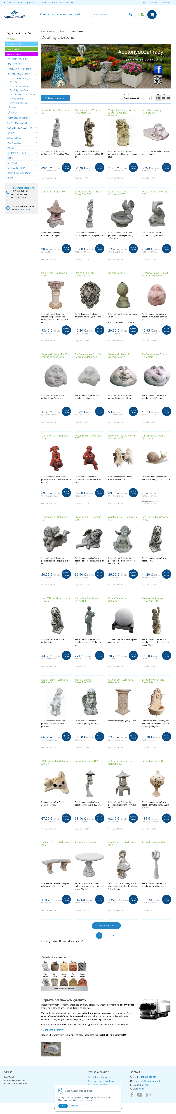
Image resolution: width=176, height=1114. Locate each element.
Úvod (9, 2)
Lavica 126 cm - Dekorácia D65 (56, 844)
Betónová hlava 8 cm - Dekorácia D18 (154, 355)
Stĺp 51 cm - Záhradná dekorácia (120, 681)
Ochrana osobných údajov (101, 1081)
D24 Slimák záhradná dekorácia (154, 437)
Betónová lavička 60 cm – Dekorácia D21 (122, 437)
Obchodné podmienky (99, 1077)
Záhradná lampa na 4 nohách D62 (120, 762)
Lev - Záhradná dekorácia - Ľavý (156, 518)
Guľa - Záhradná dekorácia (117, 600)
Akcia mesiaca (14, 54)
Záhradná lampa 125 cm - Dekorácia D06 (89, 193)
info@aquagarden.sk (26, 2)
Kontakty (153, 2)
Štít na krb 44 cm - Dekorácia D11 (85, 274)
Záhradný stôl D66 (85, 842)
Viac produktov (106, 925)
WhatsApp (143, 1084)
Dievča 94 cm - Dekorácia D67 (122, 844)
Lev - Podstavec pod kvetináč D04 (153, 111)
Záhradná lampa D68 (153, 842)
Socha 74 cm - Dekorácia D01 (55, 111)
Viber (141, 1088)
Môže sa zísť (13, 48)
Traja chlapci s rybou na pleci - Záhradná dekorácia (122, 113)
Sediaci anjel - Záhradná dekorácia (54, 681)
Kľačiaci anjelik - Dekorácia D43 (84, 681)
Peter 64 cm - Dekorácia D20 (88, 437)
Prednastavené (131, 98)
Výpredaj (11, 38)
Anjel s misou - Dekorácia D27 (122, 518)
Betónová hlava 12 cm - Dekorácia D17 (121, 355)
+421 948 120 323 (49, 2)
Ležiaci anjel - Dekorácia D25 (54, 518)
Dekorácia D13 (116, 272)
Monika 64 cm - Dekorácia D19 (56, 437)
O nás (143, 2)
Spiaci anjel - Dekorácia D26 (88, 518)
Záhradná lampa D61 (86, 761)
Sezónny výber (14, 43)
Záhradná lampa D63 (153, 761)
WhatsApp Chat (66, 2)
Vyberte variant (66, 167)
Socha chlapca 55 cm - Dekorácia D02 (87, 111)
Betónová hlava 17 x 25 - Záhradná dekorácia (55, 355)
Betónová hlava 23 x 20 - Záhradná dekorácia (155, 274)
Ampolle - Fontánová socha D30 (86, 600)
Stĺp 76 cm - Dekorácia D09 (54, 274)
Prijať (63, 1106)
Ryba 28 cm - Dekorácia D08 (155, 193)
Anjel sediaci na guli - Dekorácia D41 (154, 600)
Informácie (166, 2)
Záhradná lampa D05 (53, 191)
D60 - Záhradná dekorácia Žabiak (55, 762)
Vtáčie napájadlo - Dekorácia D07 (118, 193)
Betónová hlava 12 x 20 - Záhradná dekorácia (88, 355)
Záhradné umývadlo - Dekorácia (154, 681)
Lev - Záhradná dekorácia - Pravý (55, 600)
